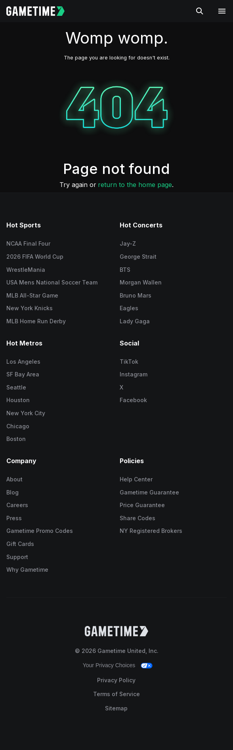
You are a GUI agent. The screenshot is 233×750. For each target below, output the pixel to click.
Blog (12, 492)
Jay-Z (128, 243)
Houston (18, 400)
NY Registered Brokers (151, 530)
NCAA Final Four (28, 243)
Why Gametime (27, 569)
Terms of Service (116, 694)
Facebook (133, 400)
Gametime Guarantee (149, 492)
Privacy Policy (116, 680)
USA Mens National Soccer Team (51, 282)
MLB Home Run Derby (36, 321)
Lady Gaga (135, 321)
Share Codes (137, 518)
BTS (125, 269)
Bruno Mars (135, 295)
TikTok (129, 361)
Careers (17, 505)
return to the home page (135, 185)
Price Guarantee (142, 505)
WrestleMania (25, 269)
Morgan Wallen (141, 282)
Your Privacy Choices (109, 665)
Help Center (136, 479)
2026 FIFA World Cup (34, 256)
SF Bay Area (22, 374)
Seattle (16, 387)
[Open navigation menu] (222, 11)
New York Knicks (29, 308)
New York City (25, 413)
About (14, 479)
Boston (16, 438)
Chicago (17, 426)
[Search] (200, 11)
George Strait (138, 256)
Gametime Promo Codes (39, 530)
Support (17, 556)
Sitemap (116, 708)
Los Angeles (23, 361)
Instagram (133, 374)
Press (14, 518)
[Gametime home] (40, 11)
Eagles (129, 308)
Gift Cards (20, 543)
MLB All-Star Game (32, 295)
